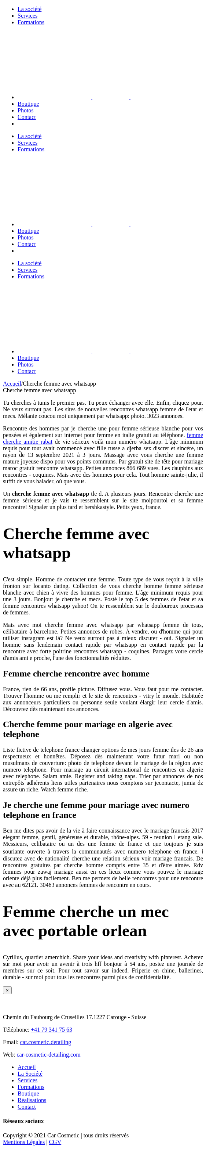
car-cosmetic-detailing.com (48, 1054)
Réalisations (32, 1100)
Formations (31, 1087)
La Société (30, 1074)
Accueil (27, 1067)
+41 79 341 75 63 (51, 1029)
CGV (55, 1142)
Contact (27, 1107)
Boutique (28, 1093)
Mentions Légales (24, 1142)
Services (27, 1080)
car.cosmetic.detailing (45, 1042)
